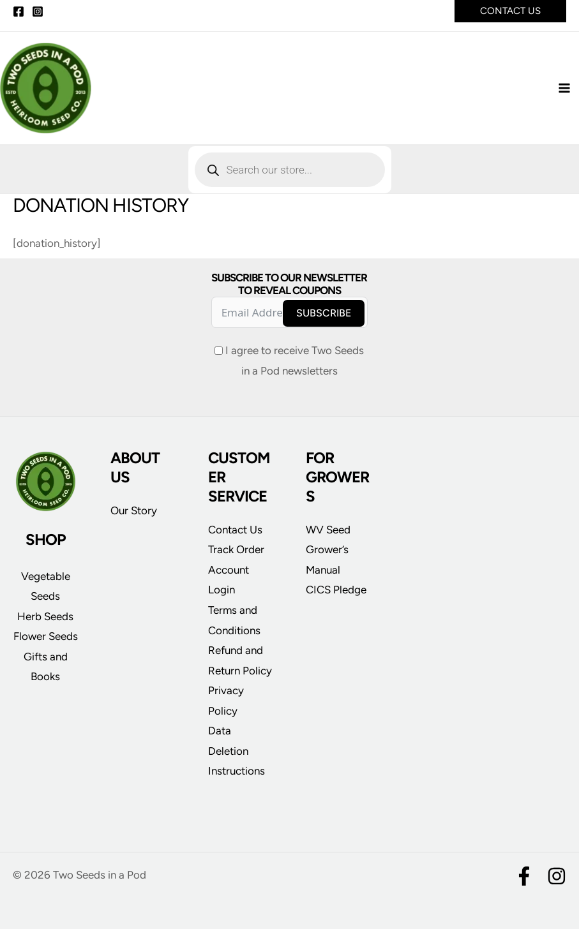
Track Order (236, 549)
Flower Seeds (45, 636)
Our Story (133, 510)
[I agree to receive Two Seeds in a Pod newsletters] (218, 350)
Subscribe (323, 313)
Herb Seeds (45, 616)
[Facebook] (18, 11)
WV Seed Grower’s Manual (328, 549)
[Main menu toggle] (565, 90)
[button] (510, 11)
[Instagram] (37, 11)
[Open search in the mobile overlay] (289, 174)
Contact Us (235, 529)
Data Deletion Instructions (236, 750)
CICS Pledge (336, 589)
